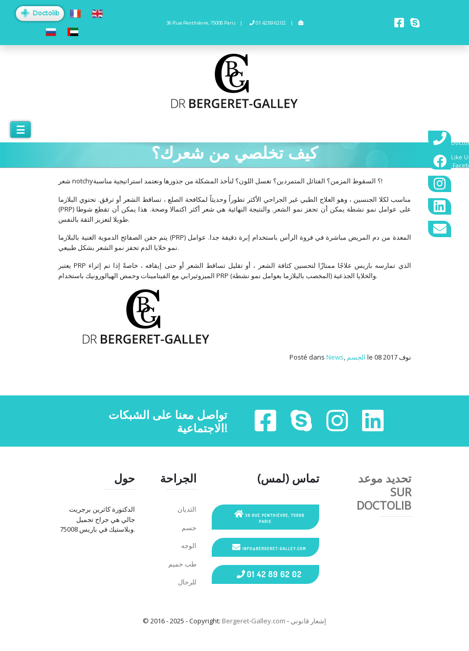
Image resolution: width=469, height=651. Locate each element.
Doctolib (40, 13)
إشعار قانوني (308, 620)
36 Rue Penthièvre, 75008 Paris (269, 517)
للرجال (187, 581)
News (335, 357)
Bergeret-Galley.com (253, 620)
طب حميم (182, 564)
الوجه (188, 545)
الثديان (186, 509)
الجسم (356, 357)
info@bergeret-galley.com (269, 547)
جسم (189, 527)
